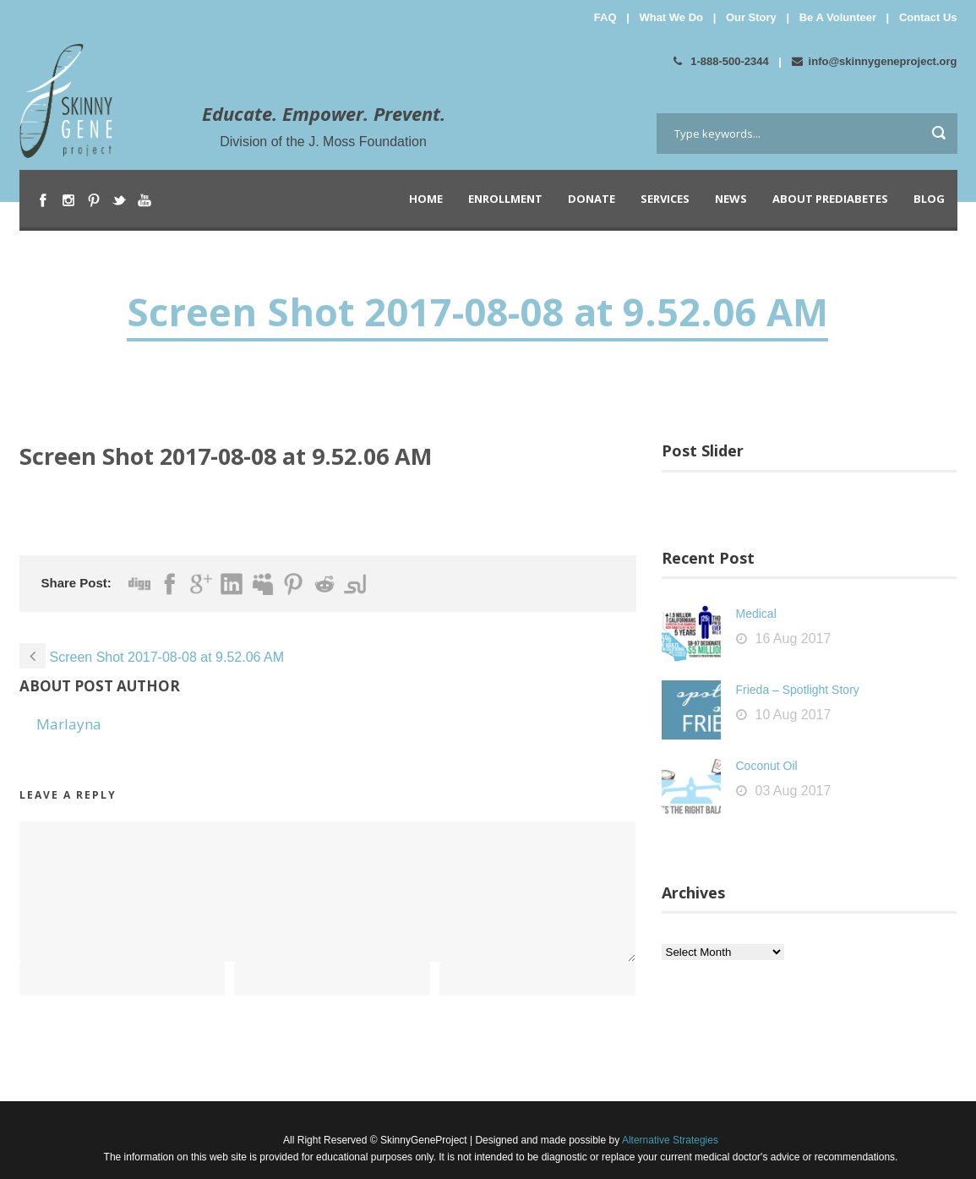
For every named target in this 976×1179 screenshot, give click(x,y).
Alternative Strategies (668, 1140)
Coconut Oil (767, 765)
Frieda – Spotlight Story (797, 689)
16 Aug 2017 (793, 638)
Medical (756, 613)
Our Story (751, 17)
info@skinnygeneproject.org (874, 61)
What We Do (671, 17)
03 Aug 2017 (793, 790)
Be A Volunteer (837, 17)
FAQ (605, 17)
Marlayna (68, 724)
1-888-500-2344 (721, 61)
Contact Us (928, 17)
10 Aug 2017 (793, 714)
